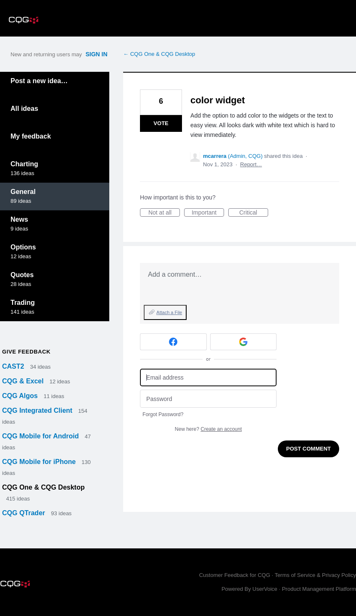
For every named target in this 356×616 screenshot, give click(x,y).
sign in (96, 54)
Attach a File (169, 312)
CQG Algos (21, 395)
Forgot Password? (162, 414)
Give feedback (26, 352)
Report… (251, 164)
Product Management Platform (319, 589)
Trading (23, 302)
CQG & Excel (23, 381)
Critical (253, 213)
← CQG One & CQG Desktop (159, 54)
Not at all (164, 213)
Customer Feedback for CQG (234, 575)
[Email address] (208, 378)
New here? (208, 429)
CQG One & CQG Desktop (43, 487)
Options (23, 247)
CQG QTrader (24, 512)
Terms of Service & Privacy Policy (315, 575)
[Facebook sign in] (173, 341)
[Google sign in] (243, 341)
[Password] (208, 399)
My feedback (31, 136)
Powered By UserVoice (250, 589)
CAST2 (14, 366)
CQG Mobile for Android (41, 436)
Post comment (308, 449)
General (23, 191)
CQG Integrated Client (38, 410)
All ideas (24, 108)
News (19, 219)
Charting (24, 164)
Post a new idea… (39, 80)
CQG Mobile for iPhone (40, 461)
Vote (160, 123)
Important (208, 213)
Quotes (22, 274)
